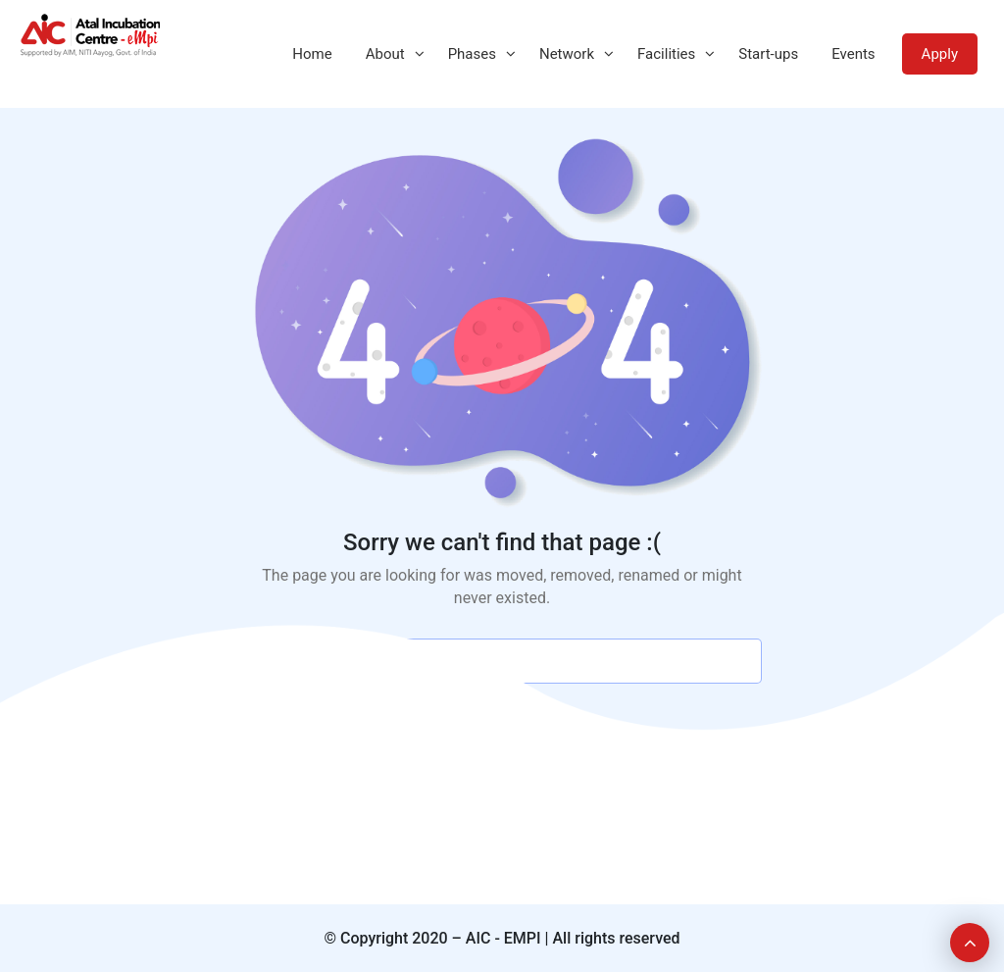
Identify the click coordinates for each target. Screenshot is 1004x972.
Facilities (666, 54)
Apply (940, 54)
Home (311, 54)
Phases (472, 54)
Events (853, 54)
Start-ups (768, 54)
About (385, 54)
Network (566, 54)
